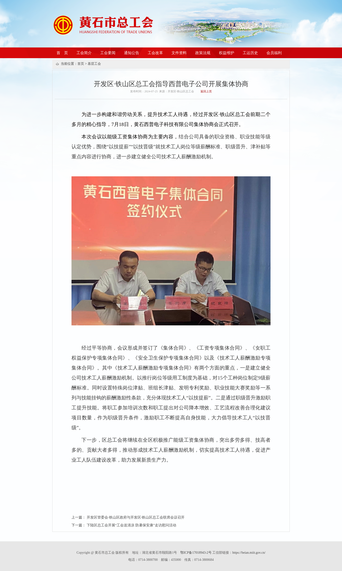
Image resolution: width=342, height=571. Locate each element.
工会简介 (84, 53)
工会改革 (155, 53)
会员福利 (274, 53)
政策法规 (202, 53)
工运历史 (250, 53)
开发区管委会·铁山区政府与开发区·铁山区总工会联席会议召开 (136, 517)
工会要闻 (107, 53)
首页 (80, 64)
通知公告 (131, 53)
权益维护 (226, 53)
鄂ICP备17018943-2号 (196, 552)
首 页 (62, 53)
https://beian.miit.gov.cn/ (248, 552)
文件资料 (179, 53)
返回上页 (206, 91)
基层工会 (94, 64)
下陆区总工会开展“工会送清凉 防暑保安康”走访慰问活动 (131, 525)
